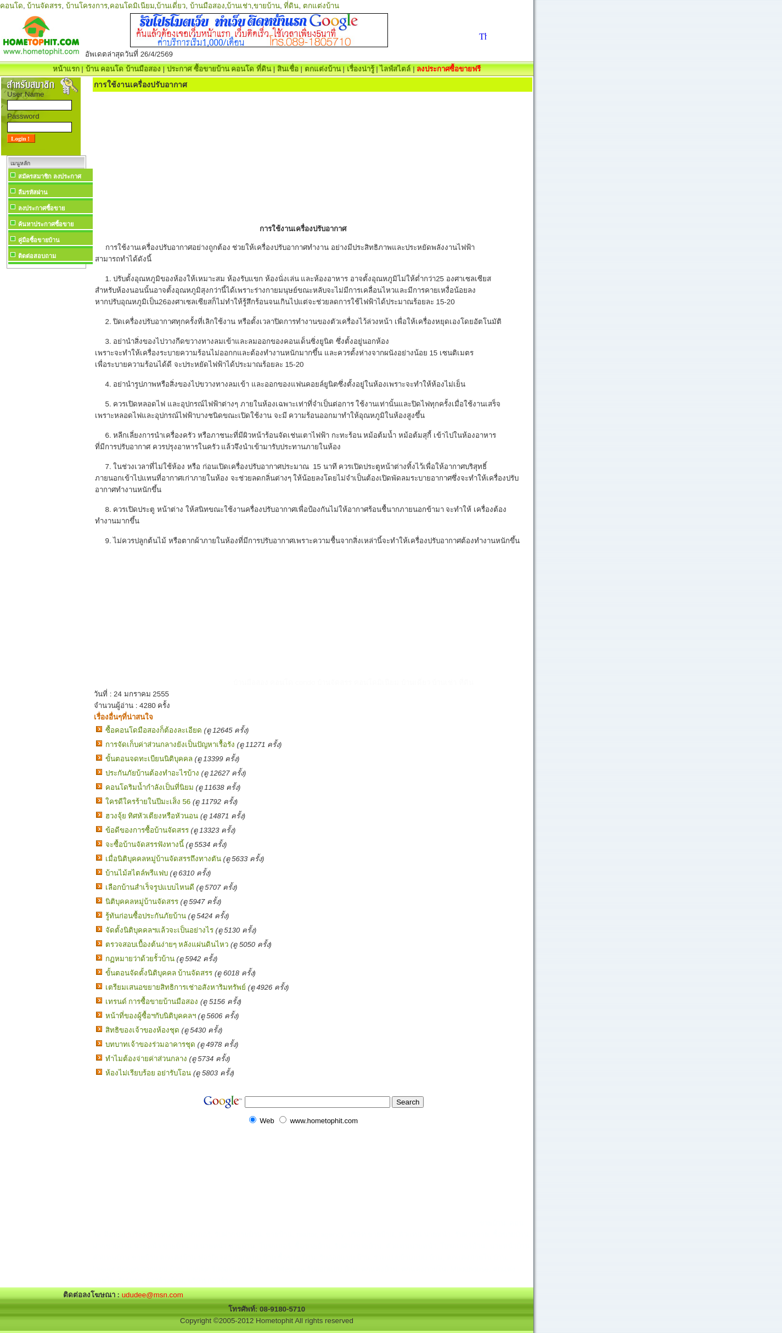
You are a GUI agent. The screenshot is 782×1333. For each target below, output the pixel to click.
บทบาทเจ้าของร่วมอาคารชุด (150, 1044)
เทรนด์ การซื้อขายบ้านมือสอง (152, 1001)
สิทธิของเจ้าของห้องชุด (142, 1030)
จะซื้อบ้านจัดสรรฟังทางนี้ (144, 844)
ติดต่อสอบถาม (37, 256)
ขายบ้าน (267, 6)
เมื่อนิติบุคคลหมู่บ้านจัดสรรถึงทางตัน (163, 859)
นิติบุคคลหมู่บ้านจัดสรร (141, 901)
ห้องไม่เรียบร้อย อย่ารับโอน (148, 1073)
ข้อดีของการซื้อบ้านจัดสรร (147, 830)
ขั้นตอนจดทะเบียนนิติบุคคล (149, 759)
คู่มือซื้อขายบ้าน (39, 240)
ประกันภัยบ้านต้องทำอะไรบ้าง (152, 773)
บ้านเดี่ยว (170, 6)
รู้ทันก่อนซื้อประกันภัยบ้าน (145, 916)
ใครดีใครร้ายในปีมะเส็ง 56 (148, 801)
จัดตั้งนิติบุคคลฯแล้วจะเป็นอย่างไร (159, 930)
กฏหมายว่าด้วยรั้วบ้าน (140, 959)
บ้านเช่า (239, 6)
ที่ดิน (291, 6)
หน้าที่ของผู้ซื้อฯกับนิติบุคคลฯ (150, 1016)
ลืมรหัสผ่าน (33, 192)
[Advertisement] (46, 436)
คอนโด (11, 6)
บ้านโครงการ (87, 6)
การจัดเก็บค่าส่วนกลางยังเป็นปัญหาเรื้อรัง (170, 744)
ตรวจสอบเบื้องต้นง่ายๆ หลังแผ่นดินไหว (167, 944)
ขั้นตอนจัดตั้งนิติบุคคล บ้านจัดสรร (159, 973)
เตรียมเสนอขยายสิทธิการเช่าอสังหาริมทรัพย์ (175, 987)
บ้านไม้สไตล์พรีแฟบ (136, 873)
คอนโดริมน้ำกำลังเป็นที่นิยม (149, 787)
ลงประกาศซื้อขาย (41, 208)
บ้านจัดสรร (44, 6)
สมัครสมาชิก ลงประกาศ (49, 176)
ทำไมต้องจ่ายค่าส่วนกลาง (146, 1059)
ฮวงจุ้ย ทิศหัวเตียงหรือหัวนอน (152, 816)
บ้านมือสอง (207, 6)
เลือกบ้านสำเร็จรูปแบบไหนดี (149, 887)
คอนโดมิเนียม (132, 6)
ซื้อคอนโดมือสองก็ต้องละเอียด (153, 730)
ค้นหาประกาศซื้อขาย (46, 224)
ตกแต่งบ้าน (321, 6)
